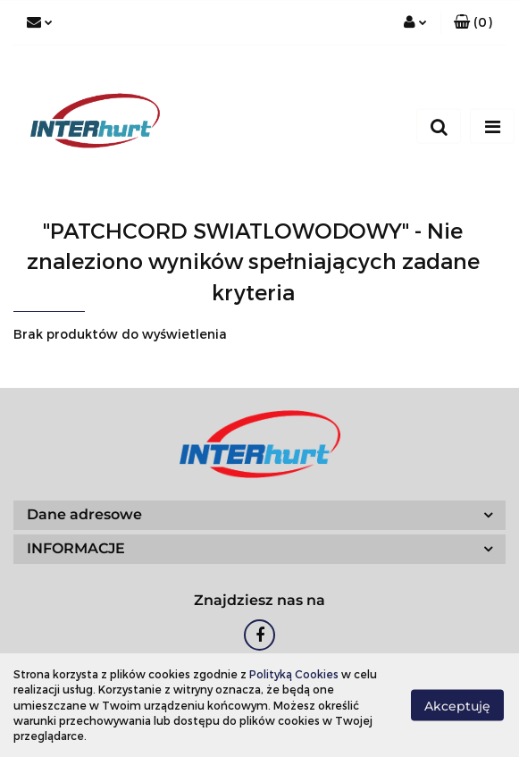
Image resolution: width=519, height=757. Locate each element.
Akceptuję (457, 706)
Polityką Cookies (294, 674)
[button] (473, 22)
